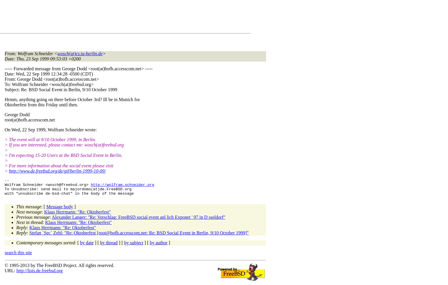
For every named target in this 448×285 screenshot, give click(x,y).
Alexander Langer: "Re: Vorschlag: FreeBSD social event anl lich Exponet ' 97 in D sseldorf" (138, 220)
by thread (109, 246)
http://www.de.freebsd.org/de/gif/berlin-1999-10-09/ (57, 171)
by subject (133, 246)
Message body (59, 210)
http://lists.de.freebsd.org (39, 274)
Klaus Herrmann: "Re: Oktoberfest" (77, 215)
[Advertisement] (110, 18)
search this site (18, 256)
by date (87, 246)
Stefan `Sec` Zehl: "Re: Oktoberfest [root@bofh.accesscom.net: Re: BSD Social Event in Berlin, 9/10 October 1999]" (139, 236)
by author (158, 246)
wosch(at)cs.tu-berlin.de (80, 53)
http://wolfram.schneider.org (122, 186)
